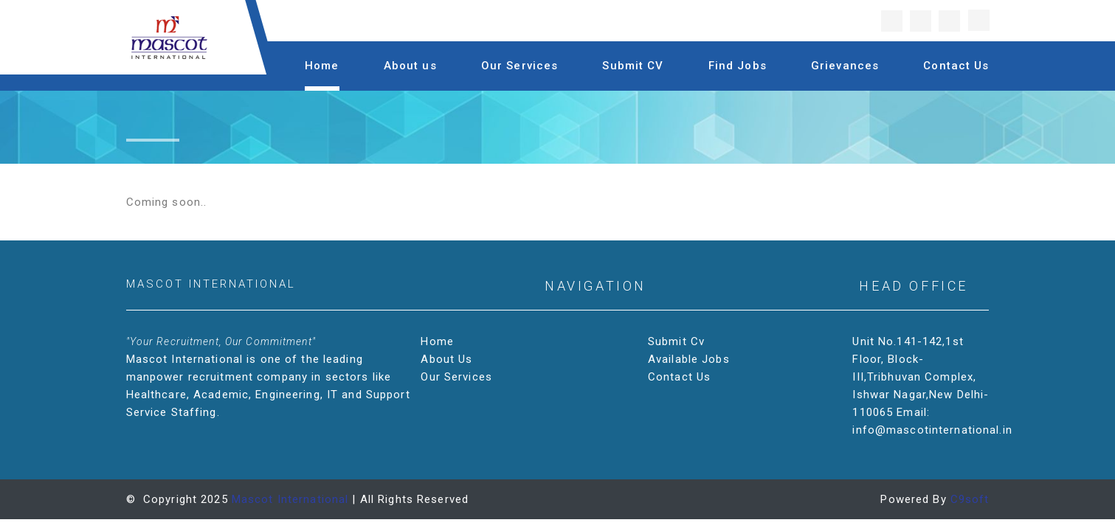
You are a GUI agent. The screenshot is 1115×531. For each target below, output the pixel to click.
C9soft (970, 499)
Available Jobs (690, 359)
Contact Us (956, 65)
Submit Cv (677, 341)
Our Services (520, 65)
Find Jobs (737, 65)
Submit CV (632, 65)
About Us (448, 359)
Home (322, 65)
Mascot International (290, 499)
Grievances (845, 65)
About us (410, 65)
